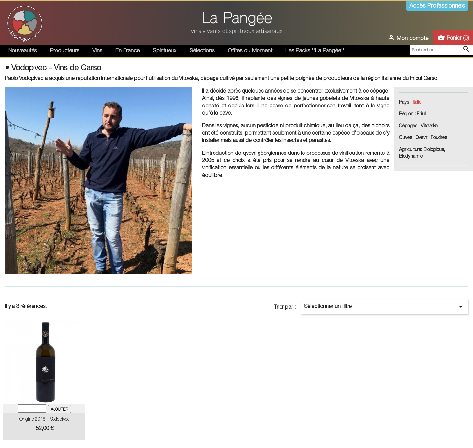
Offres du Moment (250, 50)
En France (127, 50)
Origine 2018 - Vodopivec (44, 419)
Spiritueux (164, 50)
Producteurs (64, 50)
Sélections (202, 50)
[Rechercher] (441, 50)
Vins (97, 50)
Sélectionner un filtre (384, 307)
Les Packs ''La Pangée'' (314, 50)
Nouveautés (22, 50)
